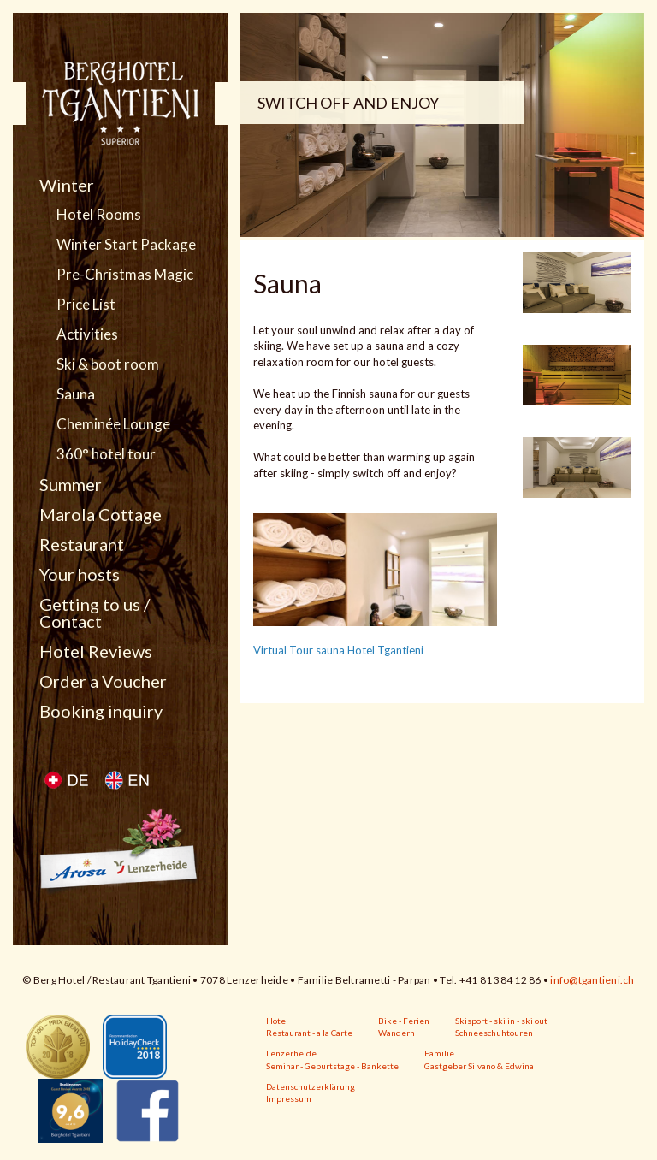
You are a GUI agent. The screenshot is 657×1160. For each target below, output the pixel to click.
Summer (70, 484)
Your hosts (79, 574)
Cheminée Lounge (113, 424)
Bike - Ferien (403, 1020)
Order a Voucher (103, 680)
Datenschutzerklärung (310, 1086)
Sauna (75, 394)
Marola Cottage (100, 514)
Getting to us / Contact (94, 612)
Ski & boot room (107, 364)
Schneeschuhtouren (494, 1032)
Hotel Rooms (98, 214)
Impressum (288, 1098)
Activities (87, 334)
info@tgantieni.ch (592, 980)
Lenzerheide (291, 1053)
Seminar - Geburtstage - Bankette (332, 1066)
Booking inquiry (101, 710)
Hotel (277, 1020)
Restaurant (81, 544)
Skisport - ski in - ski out (501, 1020)
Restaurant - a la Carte (309, 1032)
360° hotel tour (106, 454)
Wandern (396, 1032)
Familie (439, 1053)
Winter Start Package (126, 244)
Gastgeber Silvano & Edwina (479, 1066)
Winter (66, 184)
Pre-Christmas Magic (124, 274)
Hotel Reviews (95, 651)
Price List (85, 304)
